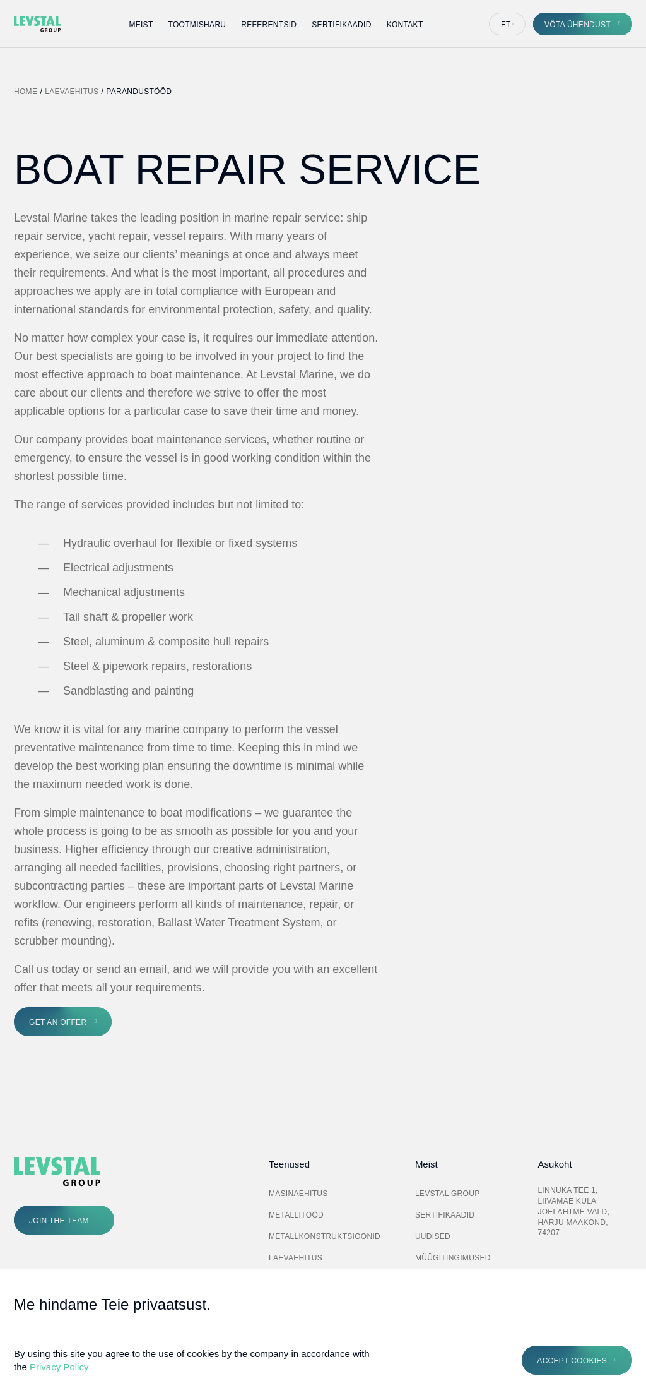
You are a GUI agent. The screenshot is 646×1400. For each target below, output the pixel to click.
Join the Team (59, 1220)
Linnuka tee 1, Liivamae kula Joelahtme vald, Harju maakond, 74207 (573, 1211)
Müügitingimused (453, 1257)
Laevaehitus (71, 91)
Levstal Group (447, 1193)
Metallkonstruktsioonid (324, 1236)
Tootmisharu (197, 24)
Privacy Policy (59, 1366)
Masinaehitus (298, 1193)
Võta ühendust (577, 24)
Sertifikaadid (341, 24)
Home (25, 91)
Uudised (432, 1236)
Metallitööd (296, 1215)
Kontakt (405, 24)
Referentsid (269, 24)
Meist (141, 24)
